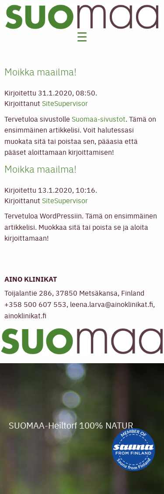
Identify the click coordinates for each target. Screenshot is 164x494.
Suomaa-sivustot (99, 118)
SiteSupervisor (65, 103)
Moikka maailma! (40, 71)
